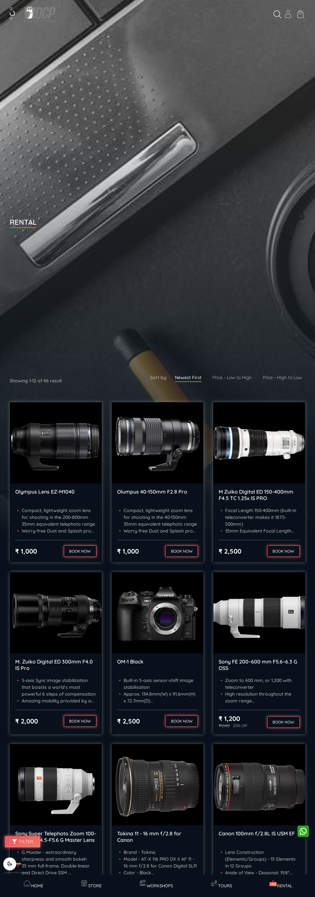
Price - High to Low (282, 377)
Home (33, 883)
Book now (80, 551)
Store (91, 883)
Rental (280, 883)
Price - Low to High (232, 377)
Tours (221, 883)
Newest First (188, 377)
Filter (22, 841)
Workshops (156, 883)
